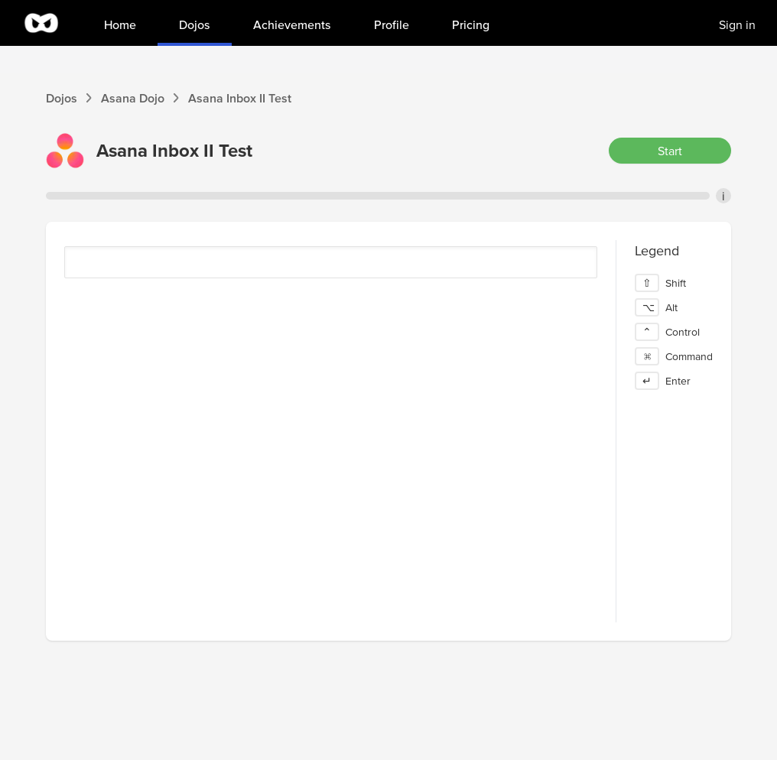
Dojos (61, 98)
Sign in (737, 24)
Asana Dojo (132, 98)
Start (670, 151)
